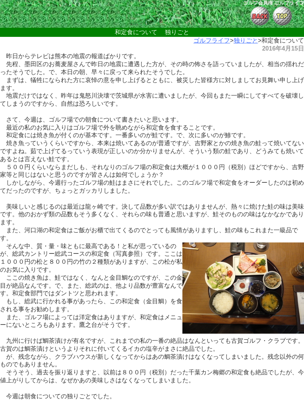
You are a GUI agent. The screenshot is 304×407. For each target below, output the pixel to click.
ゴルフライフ (211, 40)
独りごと (246, 40)
